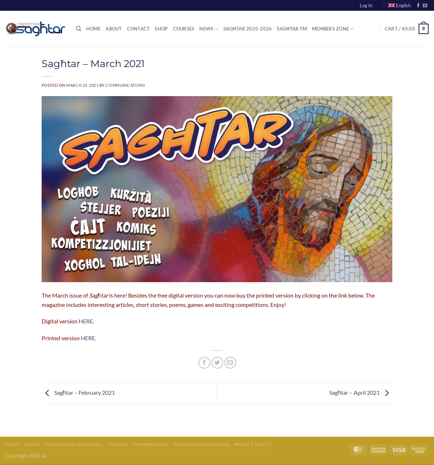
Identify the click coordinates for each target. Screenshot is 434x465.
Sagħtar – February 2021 (78, 392)
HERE (86, 321)
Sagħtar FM (292, 29)
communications (125, 85)
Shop (161, 29)
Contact (138, 29)
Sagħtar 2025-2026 (247, 29)
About (114, 29)
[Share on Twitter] (217, 363)
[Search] (78, 28)
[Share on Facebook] (204, 363)
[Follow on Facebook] (418, 5)
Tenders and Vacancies (73, 444)
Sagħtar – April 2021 (360, 392)
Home (93, 29)
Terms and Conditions (201, 444)
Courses (184, 29)
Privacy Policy (253, 444)
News (208, 28)
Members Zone (333, 28)
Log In (366, 5)
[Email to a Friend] (230, 363)
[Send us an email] (425, 5)
